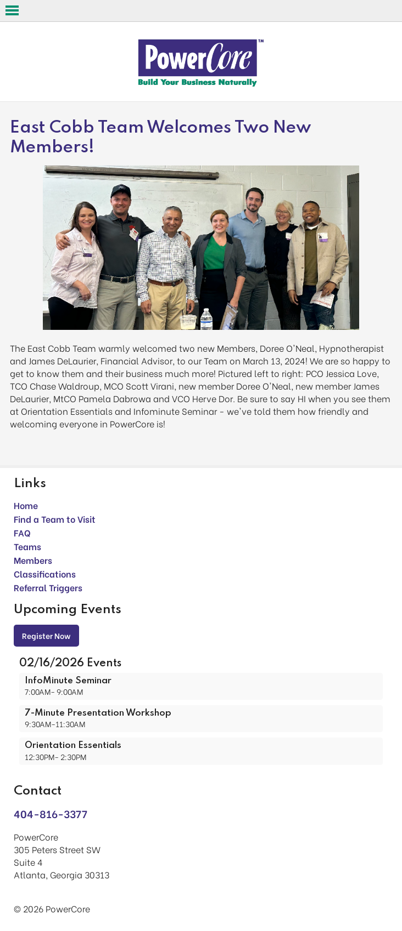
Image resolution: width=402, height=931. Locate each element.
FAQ (22, 532)
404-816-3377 (50, 813)
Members (33, 559)
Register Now (46, 635)
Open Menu (12, 10)
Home (26, 505)
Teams (27, 546)
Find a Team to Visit (55, 518)
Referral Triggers (48, 587)
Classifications (45, 573)
